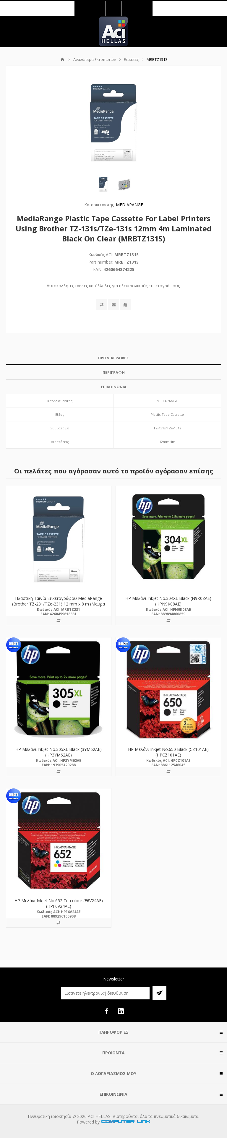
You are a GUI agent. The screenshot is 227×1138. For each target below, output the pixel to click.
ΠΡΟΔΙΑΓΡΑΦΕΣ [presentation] (113, 358)
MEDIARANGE (129, 204)
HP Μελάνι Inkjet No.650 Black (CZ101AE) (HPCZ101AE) (168, 752)
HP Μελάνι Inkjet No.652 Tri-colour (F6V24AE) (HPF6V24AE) (58, 903)
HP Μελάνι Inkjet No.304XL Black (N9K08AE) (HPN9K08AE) (168, 601)
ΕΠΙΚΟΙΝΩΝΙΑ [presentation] (114, 386)
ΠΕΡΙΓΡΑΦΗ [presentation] (114, 372)
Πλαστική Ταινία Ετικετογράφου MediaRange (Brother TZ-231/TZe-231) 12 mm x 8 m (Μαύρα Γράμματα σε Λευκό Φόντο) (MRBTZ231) (58, 603)
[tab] (113, 358)
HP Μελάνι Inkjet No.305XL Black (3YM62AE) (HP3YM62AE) (58, 752)
